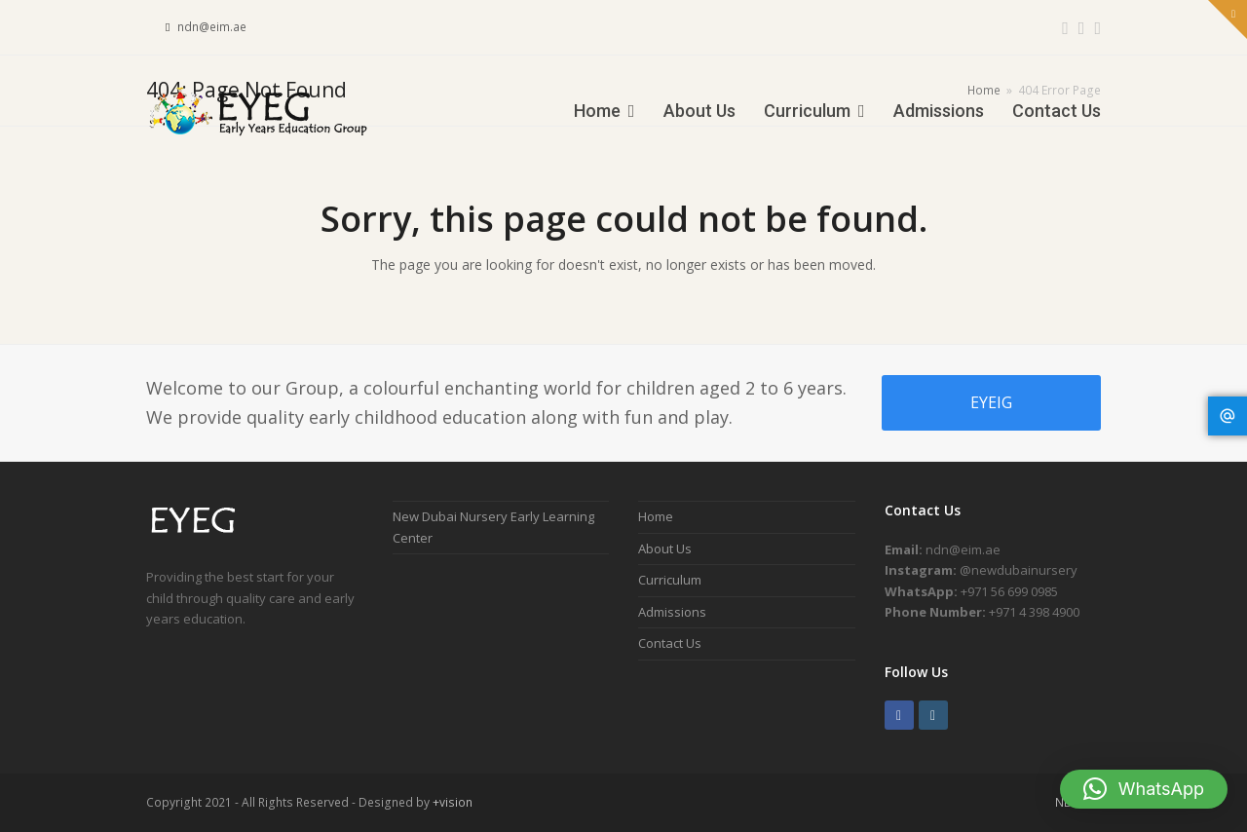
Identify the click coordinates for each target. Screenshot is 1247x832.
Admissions (672, 612)
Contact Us (669, 643)
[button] (1144, 789)
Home (655, 516)
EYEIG (991, 402)
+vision (452, 802)
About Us (665, 548)
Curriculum (669, 579)
